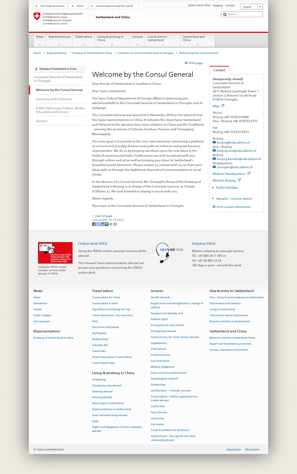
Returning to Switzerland (107, 403)
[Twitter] (98, 224)
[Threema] (107, 224)
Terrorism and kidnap (105, 327)
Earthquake (99, 333)
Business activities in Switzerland (229, 321)
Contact (217, 70)
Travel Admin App (103, 362)
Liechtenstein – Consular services (171, 390)
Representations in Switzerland (111, 409)
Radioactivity (100, 339)
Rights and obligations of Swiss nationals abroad (117, 428)
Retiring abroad (102, 397)
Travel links (99, 351)
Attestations (158, 348)
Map (218, 106)
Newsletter (41, 303)
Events (38, 309)
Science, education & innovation (229, 349)
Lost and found (160, 360)
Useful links (158, 406)
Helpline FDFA (204, 243)
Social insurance (160, 354)
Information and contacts (225, 303)
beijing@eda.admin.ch (233, 142)
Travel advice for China (106, 297)
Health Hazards (160, 297)
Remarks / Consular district (234, 198)
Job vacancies (42, 321)
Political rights (159, 319)
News (40, 40)
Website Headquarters (231, 174)
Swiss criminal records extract (169, 372)
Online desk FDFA (92, 243)
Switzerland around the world (114, 6)
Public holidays (227, 187)
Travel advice (84, 40)
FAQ (94, 321)
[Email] (115, 224)
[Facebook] (94, 224)
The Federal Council (52, 6)
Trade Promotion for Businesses (170, 430)
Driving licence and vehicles (167, 325)
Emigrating (99, 379)
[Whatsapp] (111, 224)
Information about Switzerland (229, 315)
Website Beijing (227, 180)
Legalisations (159, 342)
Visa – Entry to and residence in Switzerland (236, 297)
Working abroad (102, 391)
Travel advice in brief (105, 303)
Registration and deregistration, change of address (177, 305)
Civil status (157, 424)
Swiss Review (159, 412)
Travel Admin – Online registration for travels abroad (174, 398)
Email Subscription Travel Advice (112, 356)
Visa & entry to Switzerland (162, 40)
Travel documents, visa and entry (112, 315)
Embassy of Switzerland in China (92, 53)
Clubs (95, 421)
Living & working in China (112, 40)
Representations (59, 40)
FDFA (80, 6)
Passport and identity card (167, 313)
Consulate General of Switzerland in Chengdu (145, 53)
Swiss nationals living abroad (109, 415)
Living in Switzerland (222, 309)
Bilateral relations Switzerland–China (232, 337)
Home (37, 53)
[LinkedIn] (103, 224)
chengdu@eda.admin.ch (235, 167)
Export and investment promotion (230, 343)
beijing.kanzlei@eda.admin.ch (239, 159)
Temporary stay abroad (106, 385)
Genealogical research (164, 378)
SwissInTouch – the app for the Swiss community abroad (173, 437)
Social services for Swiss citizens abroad (175, 337)
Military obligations (162, 366)
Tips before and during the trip (111, 309)
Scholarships (158, 384)
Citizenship (157, 418)
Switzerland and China (197, 40)
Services (137, 40)
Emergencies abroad (163, 331)
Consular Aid (100, 345)
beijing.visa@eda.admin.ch (236, 150)
